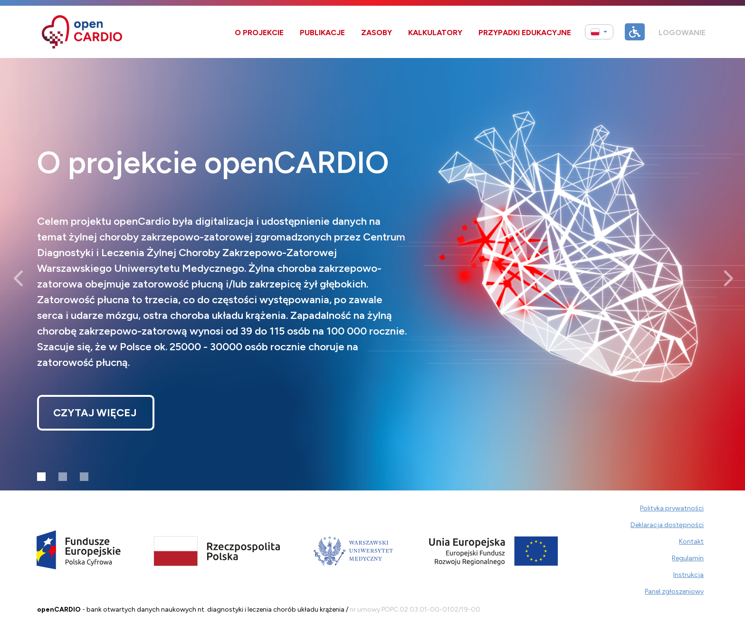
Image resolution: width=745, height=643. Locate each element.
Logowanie (682, 32)
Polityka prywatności (672, 508)
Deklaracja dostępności (667, 525)
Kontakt (691, 541)
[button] (599, 32)
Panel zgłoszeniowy (674, 591)
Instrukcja (688, 575)
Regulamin (688, 558)
